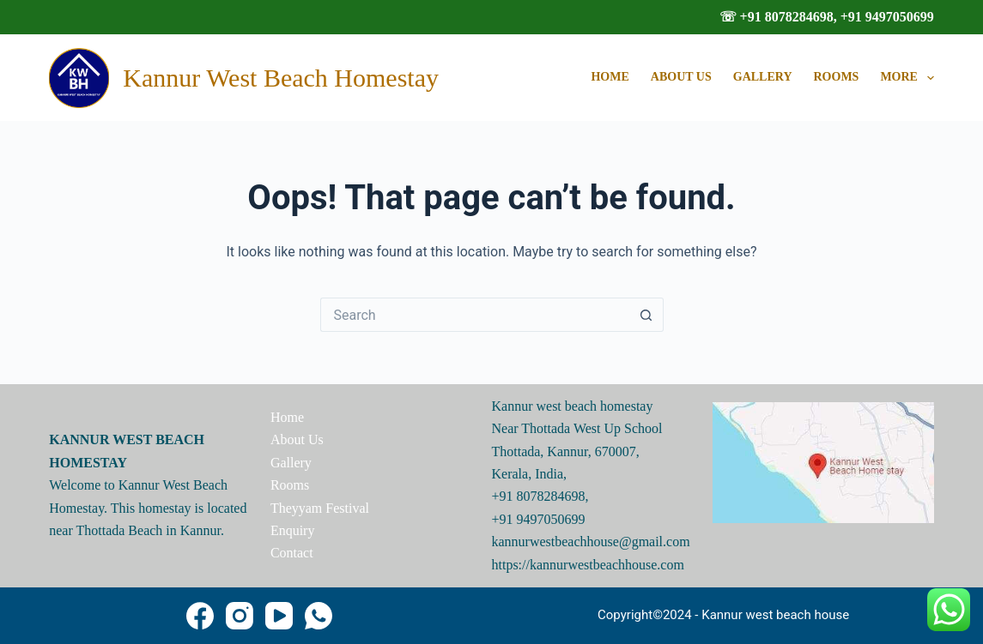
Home (609, 76)
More (906, 78)
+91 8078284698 (539, 496)
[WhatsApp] (318, 615)
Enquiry (292, 530)
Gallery (762, 76)
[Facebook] (200, 615)
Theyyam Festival (319, 508)
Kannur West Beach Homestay (281, 77)
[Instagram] (239, 615)
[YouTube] (279, 615)
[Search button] (646, 315)
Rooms (836, 76)
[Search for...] (474, 315)
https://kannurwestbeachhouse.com (588, 564)
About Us (681, 76)
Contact (291, 552)
